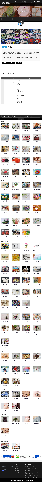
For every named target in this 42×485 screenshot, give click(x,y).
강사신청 (17, 468)
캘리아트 (5, 284)
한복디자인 (5, 142)
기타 (21, 21)
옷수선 (36, 164)
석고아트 (26, 225)
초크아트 (26, 273)
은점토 (5, 189)
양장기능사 (5, 424)
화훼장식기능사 (15, 424)
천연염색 (37, 130)
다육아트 (16, 332)
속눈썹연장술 (37, 399)
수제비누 (5, 399)
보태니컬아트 (26, 250)
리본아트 (16, 153)
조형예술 (9, 18)
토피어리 (5, 332)
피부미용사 (26, 424)
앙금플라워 (15, 374)
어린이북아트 (37, 225)
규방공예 (5, 130)
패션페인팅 (26, 284)
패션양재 (26, 176)
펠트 (37, 176)
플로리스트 (15, 321)
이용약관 (26, 466)
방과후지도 (15, 450)
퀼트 (16, 176)
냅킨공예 (37, 296)
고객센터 (31, 2)
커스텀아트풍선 (15, 189)
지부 (34, 2)
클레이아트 (5, 201)
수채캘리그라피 (36, 250)
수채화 (15, 262)
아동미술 (37, 261)
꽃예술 (21, 18)
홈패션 (15, 142)
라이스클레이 (5, 374)
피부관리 (5, 410)
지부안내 (18, 2)
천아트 (26, 307)
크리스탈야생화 (5, 225)
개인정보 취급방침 (31, 466)
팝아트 (15, 307)
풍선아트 (37, 212)
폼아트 (15, 273)
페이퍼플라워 (37, 189)
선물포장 (5, 212)
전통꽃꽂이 (5, 321)
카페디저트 (15, 361)
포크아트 (16, 284)
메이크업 (16, 410)
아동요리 (16, 385)
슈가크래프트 (37, 374)
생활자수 (26, 130)
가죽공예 (37, 142)
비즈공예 (16, 237)
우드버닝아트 (5, 307)
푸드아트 (26, 18)
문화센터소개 (15, 2)
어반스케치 (36, 273)
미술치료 (5, 450)
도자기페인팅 (37, 284)
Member (38, 1)
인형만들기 (26, 142)
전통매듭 (16, 130)
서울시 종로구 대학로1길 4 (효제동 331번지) (32, 477)
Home (16, 466)
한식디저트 (36, 361)
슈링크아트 (36, 201)
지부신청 (17, 472)
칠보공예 (26, 189)
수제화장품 (15, 399)
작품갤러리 (25, 3)
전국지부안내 (17, 470)
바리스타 (5, 385)
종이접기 (26, 237)
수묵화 (26, 261)
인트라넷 (17, 474)
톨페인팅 (5, 296)
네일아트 (26, 399)
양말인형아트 (26, 164)
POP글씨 (5, 273)
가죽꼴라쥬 (5, 153)
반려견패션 (5, 176)
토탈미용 (32, 18)
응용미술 (15, 18)
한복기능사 (36, 424)
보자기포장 (5, 164)
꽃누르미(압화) (26, 321)
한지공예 (16, 212)
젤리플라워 (26, 374)
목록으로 (5, 62)
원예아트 (37, 321)
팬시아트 (26, 296)
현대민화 (5, 261)
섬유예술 (4, 18)
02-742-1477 (27, 472)
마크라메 (26, 153)
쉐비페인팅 (15, 296)
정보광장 (28, 2)
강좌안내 (21, 2)
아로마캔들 (15, 225)
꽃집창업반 (26, 332)
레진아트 (26, 201)
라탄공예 (37, 153)
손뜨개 (15, 164)
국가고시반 (37, 18)
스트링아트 (5, 237)
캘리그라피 (15, 250)
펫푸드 (26, 361)
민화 (5, 250)
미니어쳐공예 (16, 201)
